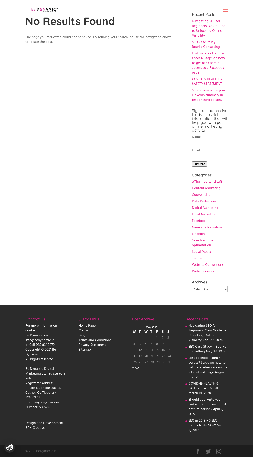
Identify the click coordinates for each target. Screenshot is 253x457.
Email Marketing (204, 214)
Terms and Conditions (95, 340)
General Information (207, 227)
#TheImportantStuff (207, 181)
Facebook (199, 220)
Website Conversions (208, 264)
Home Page (87, 325)
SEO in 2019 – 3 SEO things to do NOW (203, 423)
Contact (85, 330)
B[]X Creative (35, 427)
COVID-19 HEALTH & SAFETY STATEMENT (207, 81)
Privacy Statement (92, 344)
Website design (203, 271)
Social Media (201, 251)
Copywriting (201, 194)
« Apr (136, 367)
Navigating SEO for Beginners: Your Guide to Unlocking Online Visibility (208, 28)
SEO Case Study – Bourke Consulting (206, 44)
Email (196, 150)
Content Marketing (206, 188)
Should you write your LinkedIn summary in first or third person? (208, 95)
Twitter (197, 258)
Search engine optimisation (202, 243)
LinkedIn (198, 233)
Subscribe (199, 164)
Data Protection (204, 201)
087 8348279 (45, 344)
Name (196, 136)
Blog (82, 335)
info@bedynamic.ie (39, 340)
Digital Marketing (205, 207)
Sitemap (85, 349)
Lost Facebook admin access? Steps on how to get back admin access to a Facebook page (208, 63)
